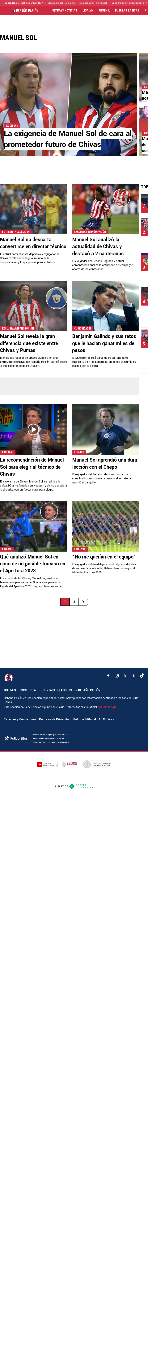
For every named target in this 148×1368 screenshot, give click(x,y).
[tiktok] (142, 675)
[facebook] (108, 675)
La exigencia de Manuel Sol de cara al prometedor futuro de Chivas (68, 139)
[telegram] (133, 675)
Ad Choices (106, 719)
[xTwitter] (125, 675)
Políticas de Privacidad (54, 719)
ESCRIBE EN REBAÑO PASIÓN (80, 690)
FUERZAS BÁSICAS (127, 10)
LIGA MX (87, 10)
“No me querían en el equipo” (104, 556)
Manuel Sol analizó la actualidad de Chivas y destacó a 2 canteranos (98, 246)
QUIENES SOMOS (15, 690)
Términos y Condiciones (20, 719)
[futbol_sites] (17, 739)
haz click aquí (107, 707)
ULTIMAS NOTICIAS (64, 10)
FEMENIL (104, 10)
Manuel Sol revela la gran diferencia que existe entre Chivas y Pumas (29, 343)
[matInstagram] (116, 675)
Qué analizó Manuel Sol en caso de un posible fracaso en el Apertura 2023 (32, 563)
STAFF (34, 690)
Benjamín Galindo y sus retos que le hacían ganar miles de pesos (104, 343)
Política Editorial (84, 719)
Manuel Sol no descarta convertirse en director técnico (33, 243)
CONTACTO (50, 690)
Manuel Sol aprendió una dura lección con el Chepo (104, 463)
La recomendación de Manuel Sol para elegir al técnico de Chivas (32, 467)
